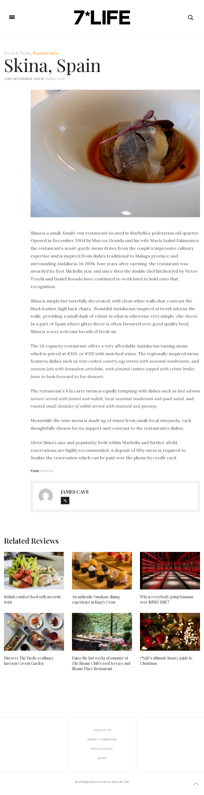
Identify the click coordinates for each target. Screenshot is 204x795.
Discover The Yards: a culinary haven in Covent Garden (29, 660)
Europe (46, 471)
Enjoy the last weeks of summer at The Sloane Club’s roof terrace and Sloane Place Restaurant (101, 663)
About (102, 758)
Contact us (102, 730)
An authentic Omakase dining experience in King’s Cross (96, 599)
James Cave (55, 79)
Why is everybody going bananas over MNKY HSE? (166, 599)
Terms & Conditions (102, 739)
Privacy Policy (102, 749)
